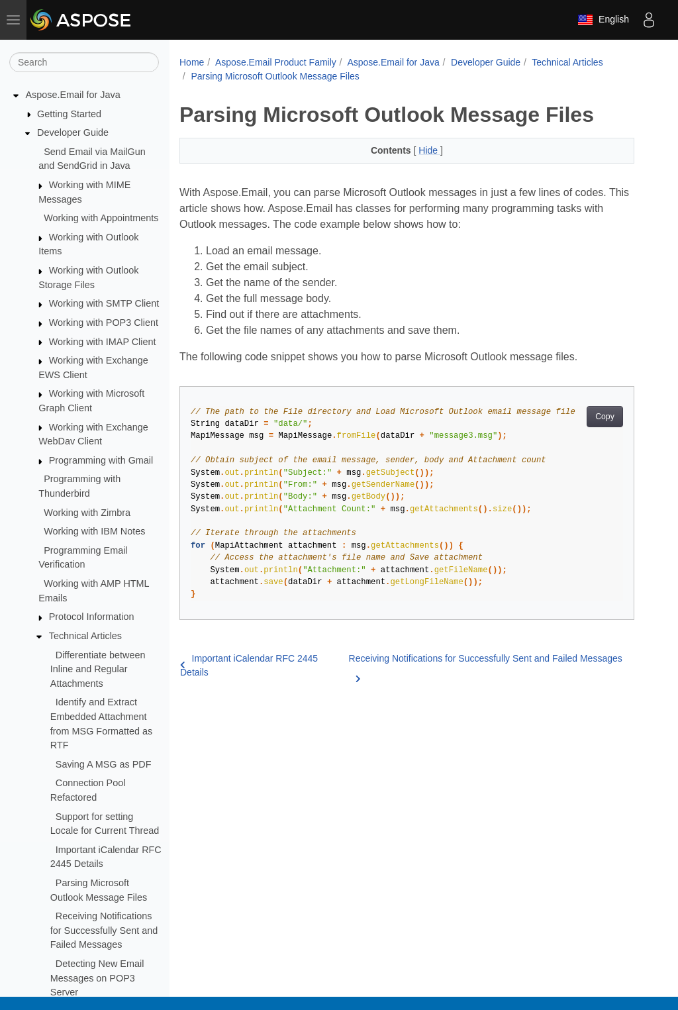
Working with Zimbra (87, 512)
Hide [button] (429, 150)
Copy (604, 416)
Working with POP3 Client (103, 322)
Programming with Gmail (101, 460)
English (603, 20)
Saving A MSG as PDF (104, 764)
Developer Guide (73, 132)
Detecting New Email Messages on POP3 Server (97, 977)
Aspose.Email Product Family (275, 62)
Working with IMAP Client (102, 341)
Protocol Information (91, 616)
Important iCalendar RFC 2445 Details (249, 665)
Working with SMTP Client (104, 303)
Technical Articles (85, 636)
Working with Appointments (101, 218)
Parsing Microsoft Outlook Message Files (275, 76)
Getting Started (69, 114)
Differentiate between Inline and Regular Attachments (98, 669)
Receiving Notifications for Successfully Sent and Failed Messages (104, 930)
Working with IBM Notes (94, 531)
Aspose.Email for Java (73, 94)
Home (191, 62)
